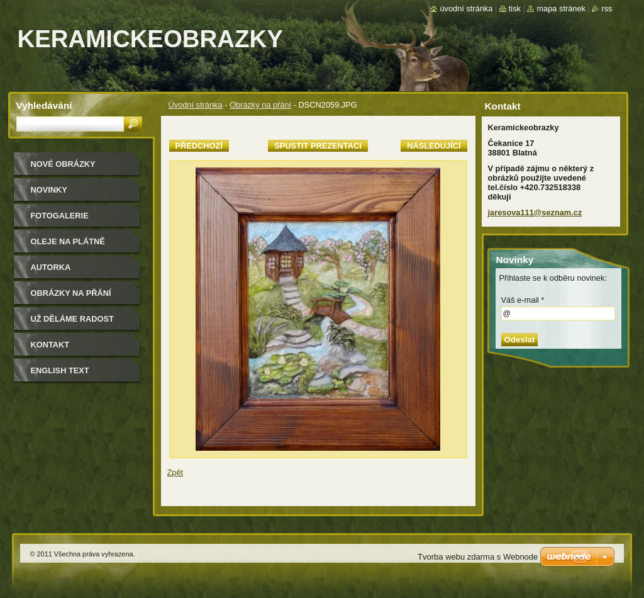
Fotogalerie (60, 215)
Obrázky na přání (260, 105)
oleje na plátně (68, 241)
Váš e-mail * (523, 300)
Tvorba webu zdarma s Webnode (478, 556)
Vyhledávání (44, 105)
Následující (433, 145)
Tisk (515, 8)
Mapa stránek (561, 8)
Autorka (51, 267)
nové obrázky (63, 164)
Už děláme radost (72, 319)
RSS (606, 8)
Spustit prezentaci (317, 145)
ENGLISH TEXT (60, 370)
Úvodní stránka (196, 105)
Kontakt (50, 344)
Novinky (49, 190)
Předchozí (199, 145)
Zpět (175, 472)
